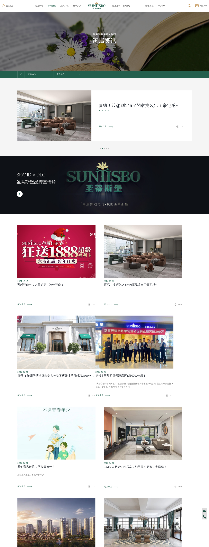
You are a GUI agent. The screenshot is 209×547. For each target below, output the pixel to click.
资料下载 (104, 479)
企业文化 (21, 505)
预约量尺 (126, 6)
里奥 (97, 514)
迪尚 (97, 501)
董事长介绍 (22, 522)
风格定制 (151, 501)
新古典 (98, 527)
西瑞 (97, 505)
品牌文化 (64, 5)
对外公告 (47, 501)
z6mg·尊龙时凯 (136, 6)
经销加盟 (149, 5)
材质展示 (151, 514)
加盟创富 (177, 505)
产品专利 (73, 509)
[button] (100, 148)
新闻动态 (52, 5)
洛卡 (97, 518)
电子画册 (73, 514)
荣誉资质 (73, 505)
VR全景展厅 (22, 518)
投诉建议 (162, 479)
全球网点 (7, 5)
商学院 (20, 514)
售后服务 (125, 501)
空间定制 (151, 505)
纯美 (97, 531)
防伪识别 (46, 479)
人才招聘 (21, 509)
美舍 (97, 522)
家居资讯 (47, 505)
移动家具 (77, 5)
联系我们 (162, 5)
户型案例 (151, 509)
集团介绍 (39, 5)
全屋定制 (116, 5)
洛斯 (97, 509)
